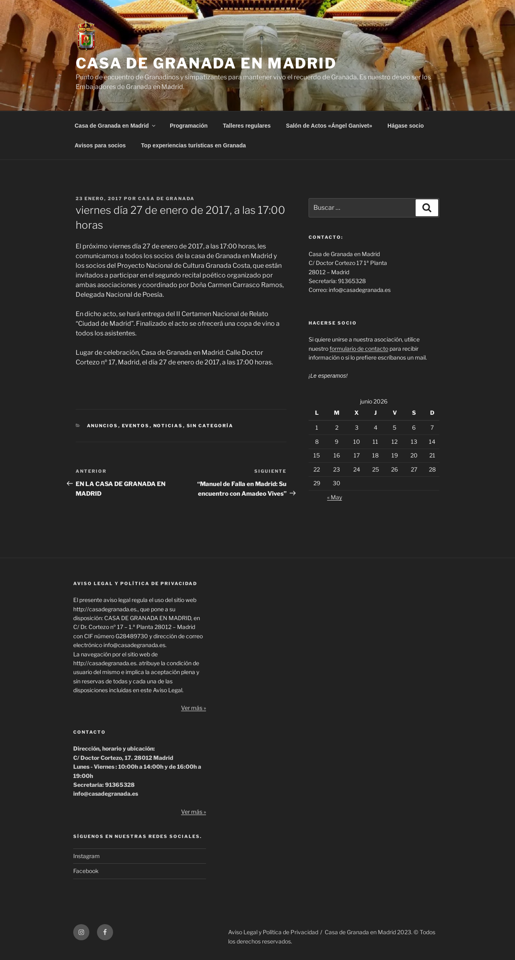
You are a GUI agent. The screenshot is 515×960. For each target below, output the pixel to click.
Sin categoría (210, 425)
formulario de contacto (359, 348)
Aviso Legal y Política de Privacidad (273, 932)
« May (334, 497)
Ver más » (193, 707)
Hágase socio (405, 125)
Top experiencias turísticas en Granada (193, 145)
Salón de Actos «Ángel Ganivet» (329, 125)
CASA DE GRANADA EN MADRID (206, 63)
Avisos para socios (100, 145)
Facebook (86, 870)
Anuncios (102, 425)
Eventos (136, 425)
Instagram (86, 855)
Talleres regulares (247, 125)
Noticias (168, 425)
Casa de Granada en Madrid (116, 125)
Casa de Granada (166, 198)
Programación (189, 125)
